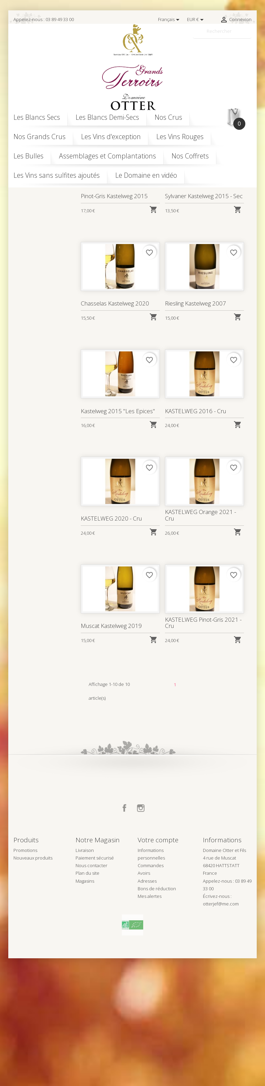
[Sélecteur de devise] (196, 20)
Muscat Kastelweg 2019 (111, 753)
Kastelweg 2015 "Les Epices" (117, 538)
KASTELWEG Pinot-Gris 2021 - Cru (203, 750)
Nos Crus (168, 117)
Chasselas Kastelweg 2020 (114, 431)
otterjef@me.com (221, 1031)
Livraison (85, 978)
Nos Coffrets (190, 156)
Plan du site (87, 1001)
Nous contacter (91, 993)
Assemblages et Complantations (107, 156)
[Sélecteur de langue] (170, 20)
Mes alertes (149, 1023)
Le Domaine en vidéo (146, 175)
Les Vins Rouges (180, 136)
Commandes (151, 993)
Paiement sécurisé (95, 985)
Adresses (147, 1008)
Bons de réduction (157, 1016)
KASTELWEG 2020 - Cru (111, 646)
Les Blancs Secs (36, 117)
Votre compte (158, 967)
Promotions (25, 978)
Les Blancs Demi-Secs (107, 117)
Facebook (124, 936)
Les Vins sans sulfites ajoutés (56, 175)
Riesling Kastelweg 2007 (195, 431)
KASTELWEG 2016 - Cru (195, 538)
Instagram (141, 936)
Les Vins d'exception (111, 136)
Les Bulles (28, 156)
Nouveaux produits (32, 985)
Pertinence (217, 232)
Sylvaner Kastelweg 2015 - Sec (204, 323)
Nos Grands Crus (39, 136)
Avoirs (144, 1001)
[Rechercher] (222, 31)
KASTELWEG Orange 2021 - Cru (200, 643)
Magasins (85, 1008)
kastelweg (38, 219)
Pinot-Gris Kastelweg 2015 (114, 323)
